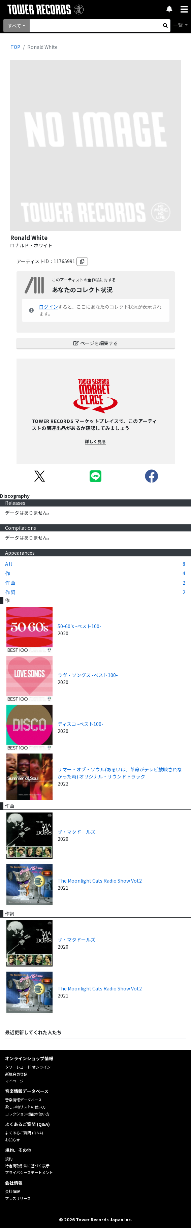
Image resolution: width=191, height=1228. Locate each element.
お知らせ (12, 1139)
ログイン (48, 306)
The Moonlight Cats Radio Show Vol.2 (100, 880)
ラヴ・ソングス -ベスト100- (88, 675)
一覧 (178, 25)
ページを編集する (95, 343)
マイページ (14, 1080)
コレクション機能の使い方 (27, 1113)
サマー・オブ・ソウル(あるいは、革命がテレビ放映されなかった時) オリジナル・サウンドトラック (120, 773)
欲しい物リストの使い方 (25, 1106)
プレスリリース (18, 1198)
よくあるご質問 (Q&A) (24, 1132)
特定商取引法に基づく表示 (27, 1165)
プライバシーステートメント (29, 1172)
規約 (8, 1158)
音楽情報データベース (23, 1099)
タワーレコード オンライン (28, 1067)
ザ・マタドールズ (76, 831)
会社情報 (12, 1191)
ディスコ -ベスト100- (80, 723)
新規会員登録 (16, 1074)
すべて (14, 25)
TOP (15, 46)
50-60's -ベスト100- (79, 626)
